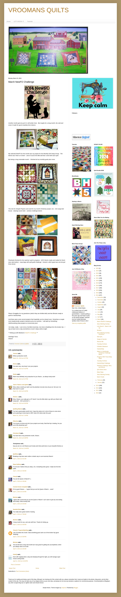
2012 (97, 388)
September (100, 304)
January (99, 382)
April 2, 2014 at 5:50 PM (19, 536)
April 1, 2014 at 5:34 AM (19, 504)
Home (9, 21)
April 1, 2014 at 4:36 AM (19, 481)
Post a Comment (15, 564)
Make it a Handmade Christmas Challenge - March (104, 353)
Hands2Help (100, 349)
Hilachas (15, 421)
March (99, 319)
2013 (97, 385)
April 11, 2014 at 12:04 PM (20, 561)
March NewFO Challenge (104, 321)
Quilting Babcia (17, 409)
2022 (97, 275)
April (98, 317)
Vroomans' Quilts (79, 306)
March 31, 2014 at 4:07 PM (20, 358)
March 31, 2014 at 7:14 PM (20, 415)
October (99, 302)
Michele (15, 542)
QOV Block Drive (102, 369)
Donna (15, 364)
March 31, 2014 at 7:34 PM (20, 427)
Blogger (76, 587)
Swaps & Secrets (102, 339)
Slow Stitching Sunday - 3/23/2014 (103, 333)
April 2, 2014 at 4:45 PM (19, 524)
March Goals (100, 377)
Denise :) (15, 397)
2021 (97, 278)
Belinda (15, 497)
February (100, 380)
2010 (97, 393)
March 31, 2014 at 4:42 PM (20, 368)
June (98, 312)
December (100, 297)
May (98, 314)
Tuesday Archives (102, 344)
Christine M (16, 433)
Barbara (15, 520)
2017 (97, 288)
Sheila (15, 374)
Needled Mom (17, 509)
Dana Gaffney (17, 464)
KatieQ (15, 554)
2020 (97, 280)
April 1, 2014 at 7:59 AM (19, 514)
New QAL (99, 336)
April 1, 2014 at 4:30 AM (19, 471)
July (98, 309)
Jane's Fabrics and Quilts (20, 384)
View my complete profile (79, 323)
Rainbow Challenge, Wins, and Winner (104, 366)
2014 (97, 295)
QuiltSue (15, 454)
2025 (97, 268)
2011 (97, 390)
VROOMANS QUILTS (38, 10)
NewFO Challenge (30, 333)
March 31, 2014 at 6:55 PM (20, 403)
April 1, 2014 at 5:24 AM (19, 491)
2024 (97, 270)
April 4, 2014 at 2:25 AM (19, 549)
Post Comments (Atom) (22, 571)
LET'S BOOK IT (19, 21)
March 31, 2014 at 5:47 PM (20, 379)
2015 (97, 293)
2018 (97, 285)
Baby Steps (100, 372)
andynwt (63, 587)
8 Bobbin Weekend (102, 346)
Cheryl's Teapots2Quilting (20, 530)
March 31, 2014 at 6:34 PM (20, 391)
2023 (97, 273)
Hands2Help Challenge (103, 363)
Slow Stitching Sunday (103, 324)
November (100, 300)
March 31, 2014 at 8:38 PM (20, 438)
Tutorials (30, 21)
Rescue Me (100, 341)
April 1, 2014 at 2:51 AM (19, 458)
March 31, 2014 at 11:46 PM (21, 448)
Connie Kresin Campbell (20, 487)
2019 (97, 283)
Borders (99, 330)
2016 (97, 290)
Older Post (62, 568)
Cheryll (15, 476)
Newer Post (12, 568)
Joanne (15, 353)
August (99, 307)
